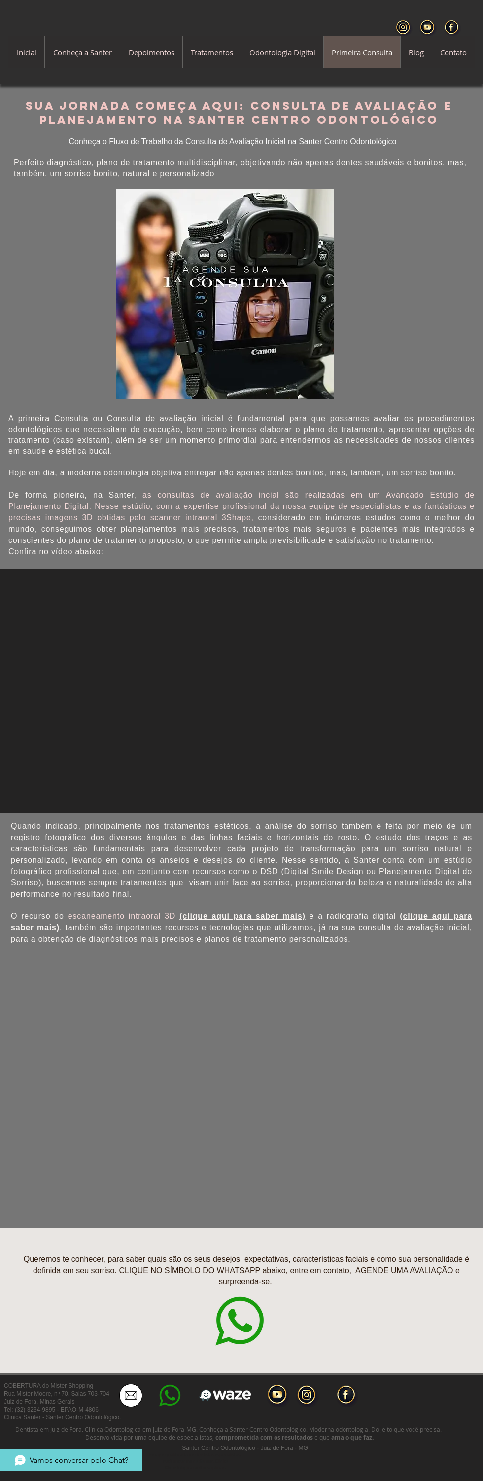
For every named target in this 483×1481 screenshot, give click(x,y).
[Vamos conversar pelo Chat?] (71, 1460)
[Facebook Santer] (452, 27)
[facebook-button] (347, 1395)
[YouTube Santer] (428, 27)
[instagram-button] (307, 1395)
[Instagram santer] (404, 27)
